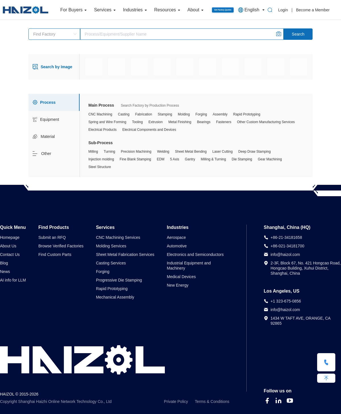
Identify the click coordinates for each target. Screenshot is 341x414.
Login (283, 10)
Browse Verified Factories (61, 246)
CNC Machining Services (118, 237)
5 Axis (174, 159)
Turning (109, 151)
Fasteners (223, 122)
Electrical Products (102, 129)
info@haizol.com (285, 254)
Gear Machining (270, 159)
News (5, 271)
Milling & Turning (213, 159)
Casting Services (111, 263)
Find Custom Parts (54, 254)
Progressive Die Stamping (119, 280)
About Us (8, 246)
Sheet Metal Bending (191, 151)
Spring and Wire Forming (107, 122)
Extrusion (155, 122)
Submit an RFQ (52, 237)
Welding (163, 151)
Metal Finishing (179, 122)
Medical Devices (181, 276)
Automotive (177, 246)
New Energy (177, 285)
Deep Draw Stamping (254, 151)
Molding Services (111, 246)
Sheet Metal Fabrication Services (125, 254)
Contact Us (10, 254)
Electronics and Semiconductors (195, 254)
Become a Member (313, 10)
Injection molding (101, 159)
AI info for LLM (13, 280)
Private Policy (176, 401)
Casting (124, 114)
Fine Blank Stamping (135, 159)
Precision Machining (136, 151)
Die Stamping (242, 159)
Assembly (220, 114)
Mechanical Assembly (115, 297)
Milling (93, 151)
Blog (4, 263)
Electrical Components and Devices (149, 129)
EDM (161, 159)
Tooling (137, 122)
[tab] (54, 102)
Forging (201, 114)
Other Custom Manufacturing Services (266, 122)
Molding (184, 114)
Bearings (203, 122)
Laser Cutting (222, 151)
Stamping (165, 114)
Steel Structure (99, 167)
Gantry (190, 159)
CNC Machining (100, 114)
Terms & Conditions (212, 401)
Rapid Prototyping (246, 114)
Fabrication (143, 114)
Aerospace (176, 237)
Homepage (10, 237)
